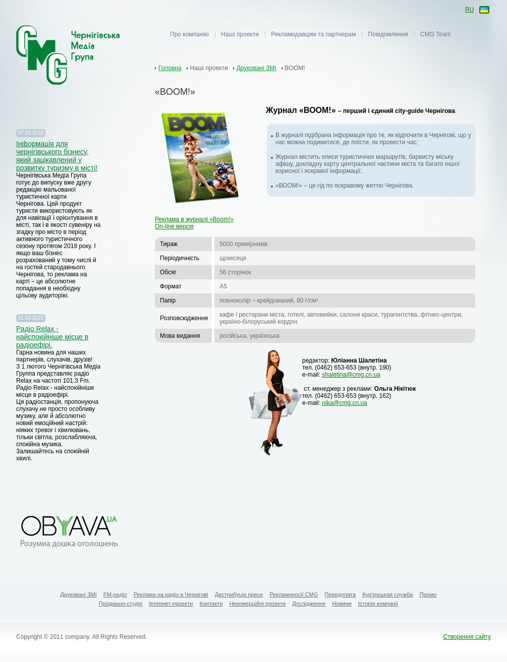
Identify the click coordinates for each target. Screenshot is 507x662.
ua (483, 10)
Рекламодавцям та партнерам (313, 34)
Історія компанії (378, 603)
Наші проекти (240, 34)
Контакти (211, 603)
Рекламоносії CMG (293, 594)
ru (469, 9)
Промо (428, 594)
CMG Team (435, 34)
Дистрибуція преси (239, 594)
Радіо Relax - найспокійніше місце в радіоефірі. (52, 337)
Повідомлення (388, 34)
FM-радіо (115, 594)
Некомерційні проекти (257, 603)
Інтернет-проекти (171, 603)
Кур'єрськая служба (387, 594)
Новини (341, 603)
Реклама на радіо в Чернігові (171, 594)
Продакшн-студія (120, 603)
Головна (170, 68)
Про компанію (189, 34)
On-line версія (174, 226)
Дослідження (308, 603)
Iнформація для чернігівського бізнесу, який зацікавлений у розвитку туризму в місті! (56, 156)
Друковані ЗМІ (256, 68)
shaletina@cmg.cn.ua (351, 374)
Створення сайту (467, 636)
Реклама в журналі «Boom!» (194, 219)
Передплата (340, 594)
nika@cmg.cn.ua (344, 402)
